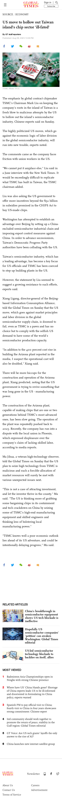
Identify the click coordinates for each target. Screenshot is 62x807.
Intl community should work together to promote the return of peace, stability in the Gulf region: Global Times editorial (31, 722)
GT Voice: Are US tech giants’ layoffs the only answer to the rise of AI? (32, 735)
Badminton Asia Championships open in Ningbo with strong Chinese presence (30, 678)
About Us (7, 785)
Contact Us (8, 790)
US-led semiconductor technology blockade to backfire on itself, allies (39, 654)
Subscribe (51, 6)
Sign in (47, 2)
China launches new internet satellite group (31, 744)
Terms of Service (11, 794)
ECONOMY (22, 14)
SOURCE (7, 14)
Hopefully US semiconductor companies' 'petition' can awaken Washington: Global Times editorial (42, 635)
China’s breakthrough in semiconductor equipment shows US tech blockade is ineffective (41, 616)
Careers (35, 785)
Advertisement (39, 790)
